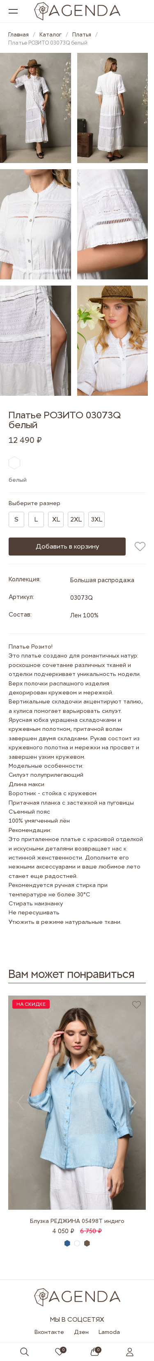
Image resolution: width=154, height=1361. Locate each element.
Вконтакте (49, 1332)
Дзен (81, 1332)
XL (56, 519)
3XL (96, 519)
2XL (76, 519)
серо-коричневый (87, 1243)
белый (77, 1244)
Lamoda (109, 1332)
